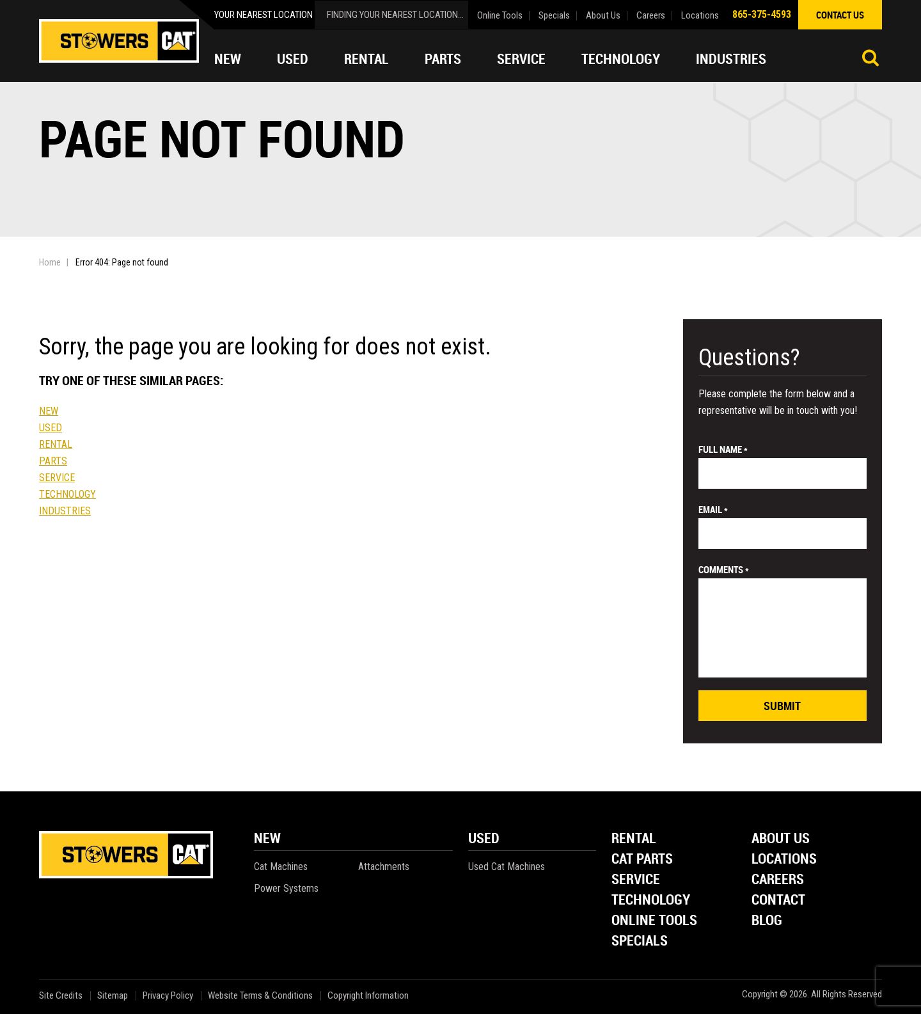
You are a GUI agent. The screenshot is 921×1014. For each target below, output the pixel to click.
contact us (840, 14)
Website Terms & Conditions (260, 996)
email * (713, 509)
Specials (554, 15)
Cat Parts (642, 859)
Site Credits (61, 996)
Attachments (383, 866)
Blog (767, 921)
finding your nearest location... (395, 14)
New (227, 58)
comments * (723, 569)
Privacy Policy (168, 996)
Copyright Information (368, 996)
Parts (443, 58)
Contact (778, 900)
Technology (620, 58)
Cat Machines (281, 866)
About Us (603, 15)
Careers (650, 15)
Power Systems (286, 888)
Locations (700, 15)
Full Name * (723, 449)
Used (292, 58)
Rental (366, 58)
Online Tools (500, 15)
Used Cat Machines (506, 866)
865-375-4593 (761, 14)
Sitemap (112, 996)
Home (50, 262)
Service (521, 58)
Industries (731, 58)
